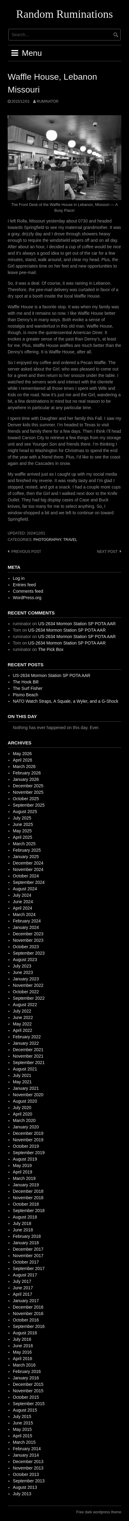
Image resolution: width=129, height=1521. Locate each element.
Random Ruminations (64, 14)
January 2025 (26, 856)
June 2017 (23, 1287)
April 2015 (22, 1435)
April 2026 (22, 760)
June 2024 (23, 901)
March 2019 (24, 1178)
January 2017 (26, 1300)
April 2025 (22, 837)
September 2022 (29, 998)
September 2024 (29, 882)
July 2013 (22, 1493)
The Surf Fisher (27, 688)
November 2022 (28, 985)
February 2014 (27, 1448)
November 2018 (28, 1197)
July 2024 (22, 895)
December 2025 (28, 785)
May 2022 (22, 1023)
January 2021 (26, 1088)
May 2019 (22, 1165)
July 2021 (22, 1075)
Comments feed (28, 591)
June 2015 (23, 1422)
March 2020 (24, 1120)
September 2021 (29, 1062)
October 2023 (26, 946)
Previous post (26, 551)
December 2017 (28, 1249)
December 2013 (28, 1461)
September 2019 (29, 1152)
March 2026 (24, 766)
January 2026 (26, 779)
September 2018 (29, 1210)
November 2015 (28, 1390)
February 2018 (27, 1236)
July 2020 (22, 1107)
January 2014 (26, 1455)
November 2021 (28, 1056)
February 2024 (27, 920)
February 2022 (27, 1036)
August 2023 (25, 959)
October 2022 (26, 991)
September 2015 (29, 1403)
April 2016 (22, 1358)
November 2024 (28, 869)
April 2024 (22, 908)
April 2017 (22, 1294)
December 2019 (28, 1133)
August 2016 (25, 1332)
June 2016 (23, 1345)
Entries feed (24, 584)
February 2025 (27, 850)
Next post (107, 551)
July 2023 (22, 966)
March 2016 (24, 1365)
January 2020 (26, 1126)
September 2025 (29, 805)
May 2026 (22, 753)
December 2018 (28, 1191)
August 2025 (25, 811)
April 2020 (22, 1114)
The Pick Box (50, 649)
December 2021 (28, 1049)
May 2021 (22, 1081)
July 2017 (22, 1281)
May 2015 (22, 1429)
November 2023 (28, 940)
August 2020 (25, 1101)
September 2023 (29, 953)
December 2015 (28, 1384)
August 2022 (25, 1004)
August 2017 (25, 1274)
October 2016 (26, 1320)
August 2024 (25, 888)
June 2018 (23, 1229)
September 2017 (29, 1268)
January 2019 (26, 1184)
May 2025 (22, 830)
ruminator (47, 101)
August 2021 (25, 1069)
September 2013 (29, 1480)
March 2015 (24, 1442)
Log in (19, 578)
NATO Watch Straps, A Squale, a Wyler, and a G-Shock (66, 701)
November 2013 (28, 1468)
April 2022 (22, 1030)
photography (47, 540)
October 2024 (26, 875)
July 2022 (22, 1011)
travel (70, 540)
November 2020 (28, 1094)
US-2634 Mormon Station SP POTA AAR (76, 623)
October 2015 (26, 1397)
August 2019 (25, 1159)
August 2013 (25, 1487)
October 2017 (26, 1262)
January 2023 (26, 978)
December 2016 (28, 1307)
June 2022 (23, 1017)
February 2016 (27, 1371)
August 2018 (25, 1217)
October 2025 (26, 798)
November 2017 (28, 1255)
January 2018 (26, 1242)
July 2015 (22, 1416)
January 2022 (26, 1043)
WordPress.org (27, 597)
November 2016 (28, 1313)
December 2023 (28, 933)
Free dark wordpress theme (98, 1512)
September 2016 (29, 1326)
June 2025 (23, 824)
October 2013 (26, 1474)
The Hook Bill (25, 681)
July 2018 (22, 1223)
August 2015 (25, 1410)
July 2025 (22, 818)
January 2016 (26, 1377)
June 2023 (23, 972)
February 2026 (27, 772)
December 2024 (28, 863)
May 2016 (22, 1352)
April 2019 (22, 1171)
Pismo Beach (25, 694)
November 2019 (28, 1139)
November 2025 (28, 792)
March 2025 (24, 843)
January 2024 (26, 927)
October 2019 (26, 1146)
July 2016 (22, 1339)
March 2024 (24, 914)
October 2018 (26, 1204)
